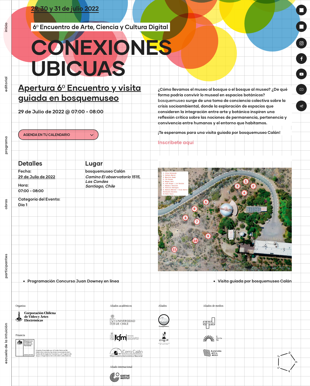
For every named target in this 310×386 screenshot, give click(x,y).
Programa (5, 145)
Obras (5, 204)
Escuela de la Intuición (5, 343)
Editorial (5, 84)
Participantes (5, 266)
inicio (5, 27)
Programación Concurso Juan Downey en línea (73, 280)
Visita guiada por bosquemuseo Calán (255, 280)
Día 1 (22, 204)
